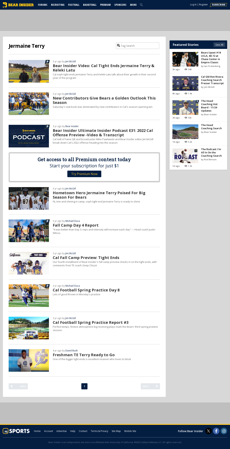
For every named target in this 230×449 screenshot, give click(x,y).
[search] (142, 5)
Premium (105, 5)
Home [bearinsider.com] (37, 431)
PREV (23, 386)
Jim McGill (70, 61)
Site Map (116, 431)
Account (48, 431)
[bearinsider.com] (18, 6)
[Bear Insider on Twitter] (208, 431)
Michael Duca (72, 221)
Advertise (61, 431)
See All (219, 44)
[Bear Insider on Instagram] (224, 431)
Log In (193, 4)
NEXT (146, 386)
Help (72, 431)
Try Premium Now (84, 174)
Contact (83, 431)
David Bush (71, 350)
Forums (42, 5)
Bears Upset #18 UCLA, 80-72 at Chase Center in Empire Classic (211, 57)
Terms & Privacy (99, 431)
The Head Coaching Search (211, 126)
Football (73, 5)
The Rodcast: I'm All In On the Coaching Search (211, 152)
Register (203, 4)
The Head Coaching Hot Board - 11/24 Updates (209, 105)
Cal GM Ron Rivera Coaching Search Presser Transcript (212, 80)
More (133, 5)
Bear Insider (72, 126)
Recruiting (57, 5)
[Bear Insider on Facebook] (216, 431)
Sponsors (120, 5)
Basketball (89, 5)
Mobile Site (130, 431)
